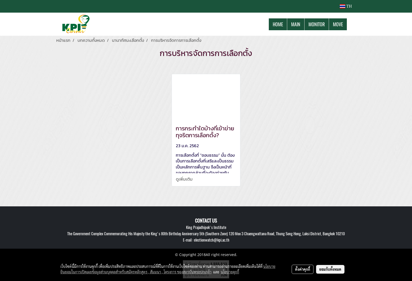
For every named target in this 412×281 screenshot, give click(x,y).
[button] (351, 24)
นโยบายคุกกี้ (230, 271)
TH (346, 6)
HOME (278, 24)
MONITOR (316, 24)
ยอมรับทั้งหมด (330, 269)
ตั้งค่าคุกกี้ (302, 269)
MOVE (338, 24)
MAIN (295, 24)
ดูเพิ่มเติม (185, 179)
